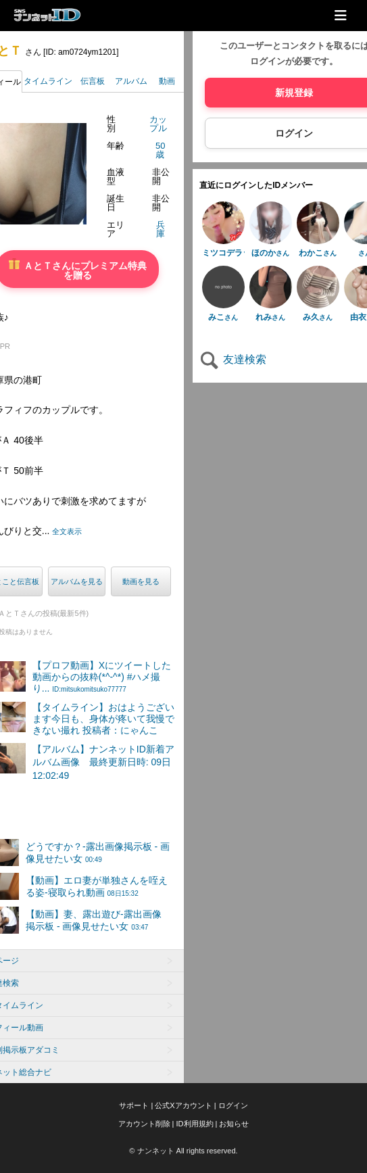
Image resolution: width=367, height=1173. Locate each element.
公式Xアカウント (183, 1105)
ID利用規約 (195, 1124)
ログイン (233, 1105)
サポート (134, 1105)
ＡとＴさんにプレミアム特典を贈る (78, 269)
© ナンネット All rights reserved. (183, 1151)
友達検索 (232, 359)
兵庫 (160, 229)
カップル (158, 123)
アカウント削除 (144, 1124)
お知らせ (234, 1124)
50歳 (160, 150)
